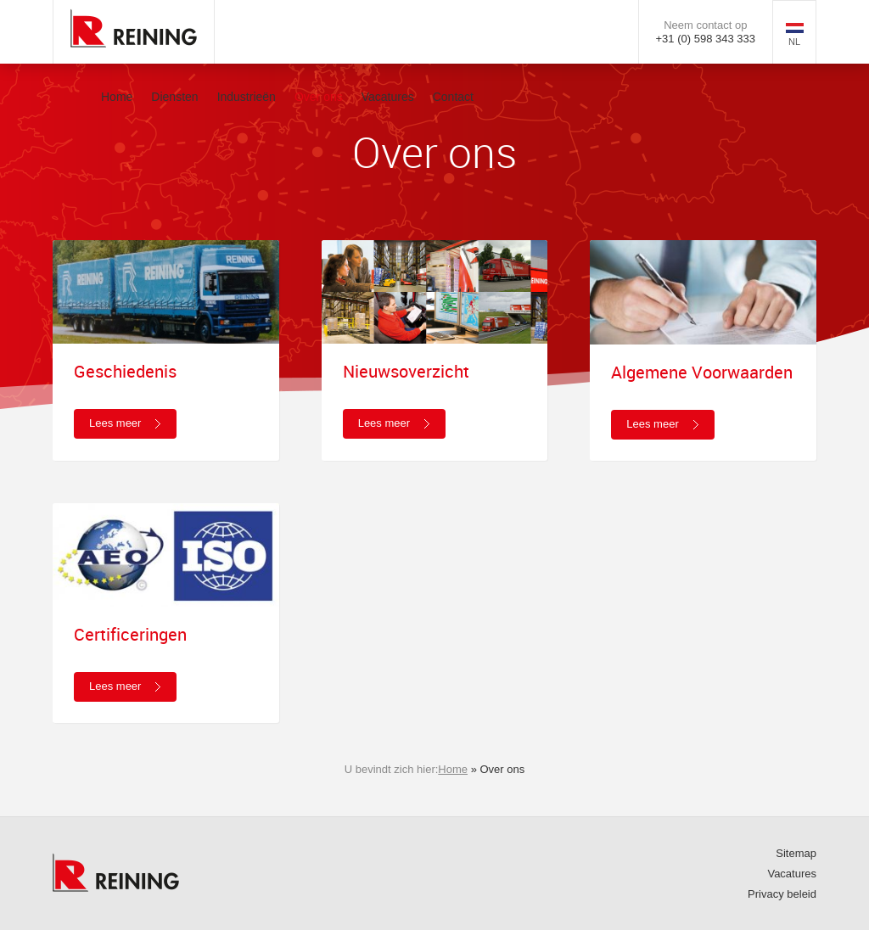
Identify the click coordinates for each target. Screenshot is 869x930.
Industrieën (246, 97)
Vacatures (388, 97)
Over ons (318, 97)
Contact (453, 97)
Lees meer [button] (115, 423)
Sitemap (796, 853)
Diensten (174, 97)
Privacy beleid (782, 894)
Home (116, 97)
